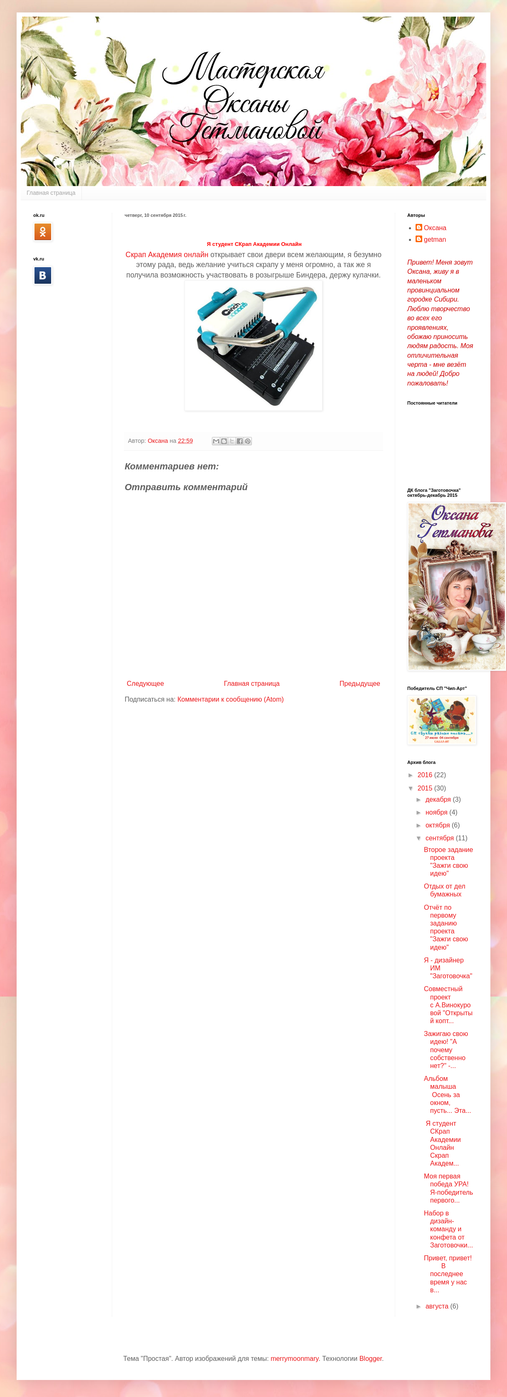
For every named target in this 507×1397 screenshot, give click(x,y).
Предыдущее (360, 683)
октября (439, 825)
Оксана (435, 227)
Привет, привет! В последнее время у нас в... (448, 1274)
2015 (426, 788)
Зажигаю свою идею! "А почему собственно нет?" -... (446, 1049)
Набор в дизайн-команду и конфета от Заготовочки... (448, 1229)
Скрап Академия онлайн (167, 254)
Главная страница (51, 192)
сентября (441, 838)
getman (435, 239)
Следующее (145, 683)
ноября (437, 812)
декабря (439, 799)
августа (438, 1306)
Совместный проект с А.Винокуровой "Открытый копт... (448, 1004)
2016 (426, 774)
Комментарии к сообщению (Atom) (230, 699)
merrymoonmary (294, 1358)
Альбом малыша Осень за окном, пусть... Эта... (447, 1094)
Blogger (370, 1358)
